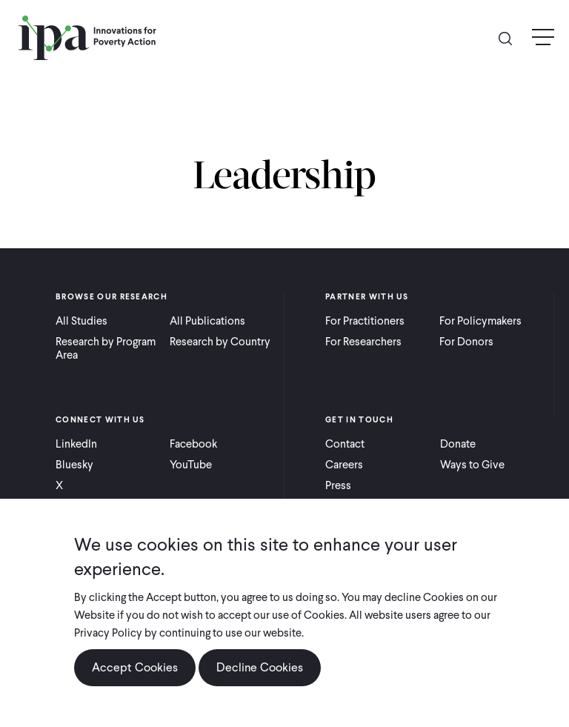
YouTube (191, 464)
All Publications (207, 321)
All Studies (81, 321)
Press (338, 485)
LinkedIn (76, 444)
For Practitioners (365, 321)
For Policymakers (480, 321)
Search (511, 37)
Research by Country (220, 341)
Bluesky (74, 464)
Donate (458, 444)
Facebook (193, 444)
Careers (344, 464)
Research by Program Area (106, 348)
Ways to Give (472, 464)
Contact (345, 444)
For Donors (466, 341)
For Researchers (363, 341)
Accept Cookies (135, 667)
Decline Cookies (259, 667)
